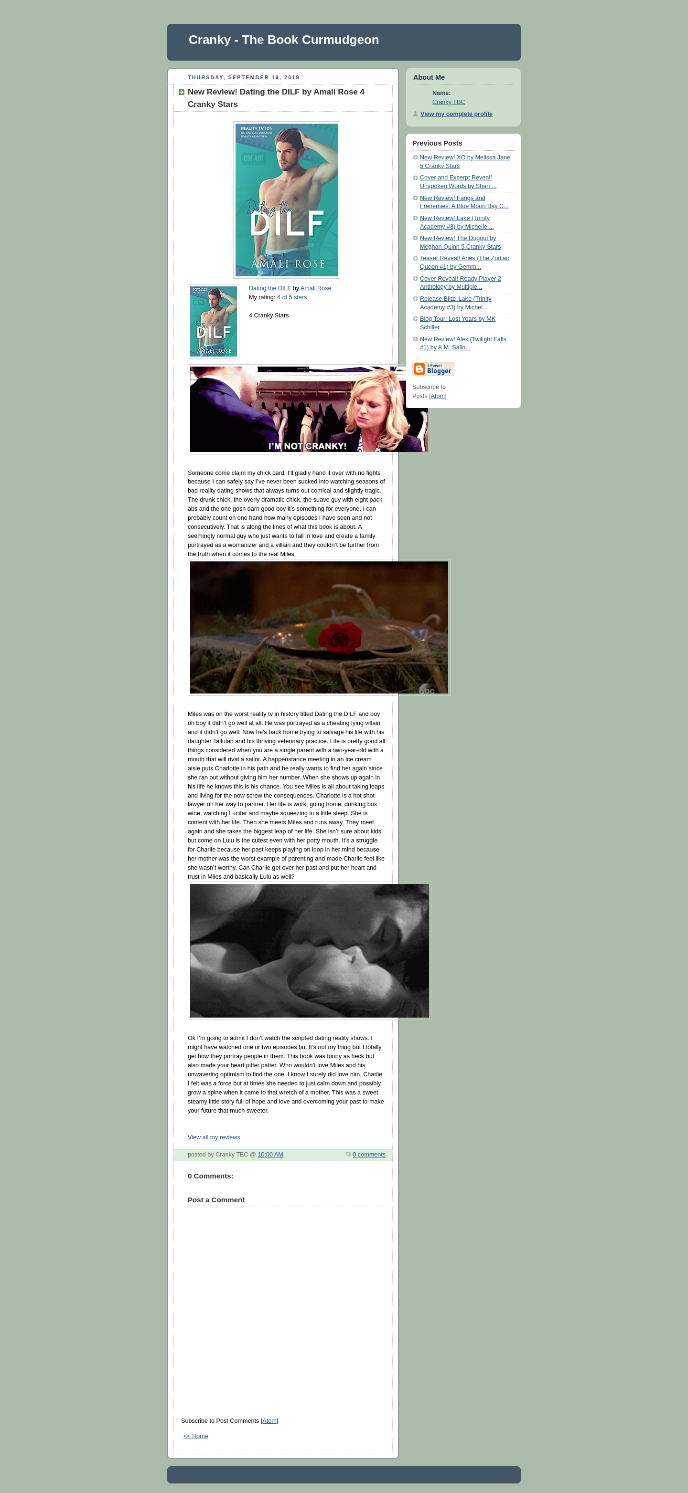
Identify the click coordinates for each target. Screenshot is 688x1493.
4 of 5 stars (292, 297)
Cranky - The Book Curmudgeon (284, 39)
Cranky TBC (448, 102)
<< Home (195, 1436)
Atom (269, 1421)
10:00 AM (270, 1154)
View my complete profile (456, 114)
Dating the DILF (270, 288)
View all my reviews (214, 1137)
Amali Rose (316, 288)
